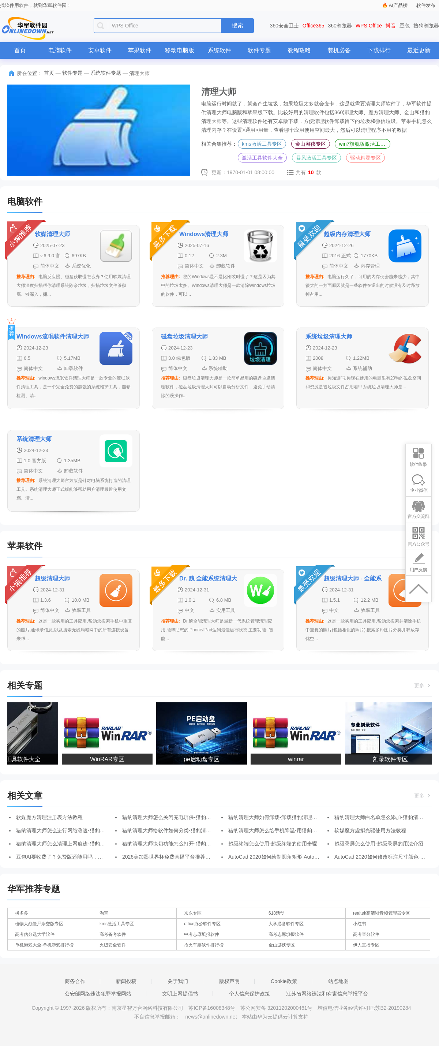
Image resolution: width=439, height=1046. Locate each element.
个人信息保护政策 (249, 993)
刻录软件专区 (392, 759)
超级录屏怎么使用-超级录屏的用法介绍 (378, 844)
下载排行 (379, 50)
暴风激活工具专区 (316, 158)
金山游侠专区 (310, 144)
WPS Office (369, 25)
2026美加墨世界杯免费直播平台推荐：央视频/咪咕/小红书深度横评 (198, 857)
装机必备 (339, 50)
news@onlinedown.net (211, 1017)
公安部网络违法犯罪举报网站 (98, 993)
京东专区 (193, 913)
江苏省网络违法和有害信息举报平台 (327, 993)
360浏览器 (340, 25)
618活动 (277, 913)
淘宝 (104, 913)
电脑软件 (60, 50)
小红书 (359, 923)
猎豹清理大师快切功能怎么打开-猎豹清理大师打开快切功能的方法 (197, 844)
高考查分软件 (366, 934)
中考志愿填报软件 (201, 934)
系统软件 (219, 50)
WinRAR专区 (109, 759)
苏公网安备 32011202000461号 (277, 1008)
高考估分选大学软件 (35, 934)
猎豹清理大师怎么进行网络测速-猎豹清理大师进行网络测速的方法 (91, 830)
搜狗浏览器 (426, 25)
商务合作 (75, 981)
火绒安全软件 (113, 945)
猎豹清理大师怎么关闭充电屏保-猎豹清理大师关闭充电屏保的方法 (197, 817)
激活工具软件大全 (262, 158)
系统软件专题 (105, 73)
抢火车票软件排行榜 (204, 945)
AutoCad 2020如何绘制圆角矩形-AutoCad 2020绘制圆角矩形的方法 (305, 857)
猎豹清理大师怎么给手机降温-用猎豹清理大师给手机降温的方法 (301, 830)
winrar (298, 759)
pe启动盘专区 (203, 759)
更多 (423, 685)
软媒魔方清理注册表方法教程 (49, 817)
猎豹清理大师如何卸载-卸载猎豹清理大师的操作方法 (288, 817)
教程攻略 (299, 50)
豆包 (404, 25)
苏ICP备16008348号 (211, 1008)
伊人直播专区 (366, 945)
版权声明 (229, 981)
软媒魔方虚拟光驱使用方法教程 (370, 830)
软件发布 (425, 5)
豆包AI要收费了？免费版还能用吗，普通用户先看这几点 (80, 857)
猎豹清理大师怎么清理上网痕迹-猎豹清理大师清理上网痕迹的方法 (91, 844)
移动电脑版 (179, 50)
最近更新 (419, 50)
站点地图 (338, 981)
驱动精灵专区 (365, 158)
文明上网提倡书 (180, 993)
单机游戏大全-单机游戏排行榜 (44, 945)
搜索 (237, 25)
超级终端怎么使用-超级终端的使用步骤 (272, 844)
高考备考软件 (113, 934)
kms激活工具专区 (262, 144)
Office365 (313, 25)
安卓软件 (100, 50)
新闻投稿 (126, 981)
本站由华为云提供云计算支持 (275, 1017)
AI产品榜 (398, 5)
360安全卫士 (284, 25)
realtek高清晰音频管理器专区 (381, 913)
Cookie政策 (284, 981)
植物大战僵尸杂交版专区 (39, 923)
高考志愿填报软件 (286, 934)
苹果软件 (139, 50)
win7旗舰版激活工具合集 (364, 144)
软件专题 (259, 50)
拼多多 (21, 913)
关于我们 (178, 981)
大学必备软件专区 (286, 923)
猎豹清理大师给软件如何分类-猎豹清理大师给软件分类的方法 (192, 830)
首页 (20, 50)
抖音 (391, 25)
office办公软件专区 (202, 923)
